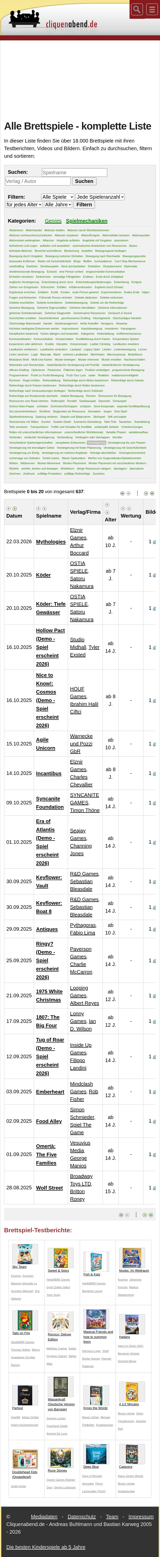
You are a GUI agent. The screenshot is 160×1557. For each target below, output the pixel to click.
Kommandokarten (20, 338)
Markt (56, 354)
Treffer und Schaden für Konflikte (71, 426)
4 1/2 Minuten (132, 1393)
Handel (47, 323)
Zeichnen (15, 473)
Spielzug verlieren (47, 416)
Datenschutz (82, 1516)
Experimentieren (111, 292)
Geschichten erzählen (22, 318)
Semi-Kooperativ (104, 406)
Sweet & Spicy (61, 1260)
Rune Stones (61, 1460)
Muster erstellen (111, 359)
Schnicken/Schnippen (64, 406)
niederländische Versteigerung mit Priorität (73, 364)
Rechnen (14, 380)
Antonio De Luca (56, 1433)
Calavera (132, 1456)
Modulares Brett (19, 359)
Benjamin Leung (92, 1291)
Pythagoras (83, 925)
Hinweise (121, 323)
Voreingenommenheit (132, 452)
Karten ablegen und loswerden (59, 333)
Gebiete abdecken (86, 297)
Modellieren (135, 354)
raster (91, 375)
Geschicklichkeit (49, 318)
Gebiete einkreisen (111, 297)
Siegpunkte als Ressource (69, 411)
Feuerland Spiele (57, 1425)
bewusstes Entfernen (22, 261)
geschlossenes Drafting (75, 318)
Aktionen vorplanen (66, 235)
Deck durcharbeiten (73, 266)
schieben (42, 406)
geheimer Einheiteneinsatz (25, 313)
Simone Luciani (56, 1418)
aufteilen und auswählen (55, 245)
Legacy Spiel (92, 349)
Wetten (13, 463)
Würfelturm (67, 468)
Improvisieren (70, 328)
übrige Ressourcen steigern (94, 468)
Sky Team (25, 1256)
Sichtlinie (44, 411)
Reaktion (103, 375)
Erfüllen (61, 287)
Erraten (65, 292)
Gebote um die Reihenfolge (107, 302)
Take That (110, 421)
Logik (34, 354)
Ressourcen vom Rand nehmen (29, 400)
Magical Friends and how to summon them (98, 1326)
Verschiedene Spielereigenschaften (31, 442)
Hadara (132, 1326)
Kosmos (16, 1275)
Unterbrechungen (132, 426)
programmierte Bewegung (128, 369)
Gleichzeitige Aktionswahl (25, 323)
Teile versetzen (18, 426)
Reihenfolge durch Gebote (127, 380)
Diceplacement (112, 266)
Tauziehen (125, 421)
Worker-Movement (48, 463)
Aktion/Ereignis (90, 235)
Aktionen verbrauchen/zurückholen (30, 235)
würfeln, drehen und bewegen (39, 468)
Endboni (88, 276)
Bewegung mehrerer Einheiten (64, 256)
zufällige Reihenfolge (77, 473)
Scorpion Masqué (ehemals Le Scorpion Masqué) (24, 1283)
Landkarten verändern (54, 349)
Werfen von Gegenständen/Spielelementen (114, 458)
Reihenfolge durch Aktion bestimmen (85, 380)
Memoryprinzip (116, 354)
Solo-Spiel (120, 411)
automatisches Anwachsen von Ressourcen (100, 245)
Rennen (91, 395)
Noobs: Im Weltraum (134, 1260)
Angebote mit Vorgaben (97, 240)
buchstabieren (103, 261)
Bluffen (87, 261)
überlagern (120, 468)
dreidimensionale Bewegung (26, 271)
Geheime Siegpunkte (58, 313)
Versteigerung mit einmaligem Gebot (31, 447)
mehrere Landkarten (75, 354)
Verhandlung (65, 437)
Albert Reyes (84, 1003)
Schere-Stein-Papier (21, 406)
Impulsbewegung (91, 328)
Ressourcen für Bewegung (114, 395)
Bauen (133, 245)
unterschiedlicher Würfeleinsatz (84, 432)
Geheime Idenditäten (82, 307)
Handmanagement (66, 323)
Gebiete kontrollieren (49, 302)
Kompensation (64, 338)
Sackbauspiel (87, 400)
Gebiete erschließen (21, 302)
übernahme (137, 468)
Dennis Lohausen (65, 1487)
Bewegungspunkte (134, 256)
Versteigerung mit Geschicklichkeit (125, 447)
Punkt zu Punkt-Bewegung (47, 375)
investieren (111, 328)
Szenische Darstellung (87, 421)
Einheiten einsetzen (21, 276)
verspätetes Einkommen (70, 442)
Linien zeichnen (18, 354)
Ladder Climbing (100, 344)
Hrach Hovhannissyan (24, 1424)
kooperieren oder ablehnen (26, 344)
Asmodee (88, 1483)
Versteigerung (96, 442)
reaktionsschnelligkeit (124, 375)
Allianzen (48, 240)
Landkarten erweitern (126, 344)
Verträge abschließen (103, 452)
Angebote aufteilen (68, 240)
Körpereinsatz (78, 344)
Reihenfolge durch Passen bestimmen (32, 385)
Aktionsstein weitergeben (24, 240)
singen (107, 411)
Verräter (117, 437)
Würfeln (14, 468)
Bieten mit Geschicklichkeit (54, 261)
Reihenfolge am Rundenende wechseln (33, 395)
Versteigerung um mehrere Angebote (64, 452)
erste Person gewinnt (85, 292)
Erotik (54, 292)
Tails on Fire (25, 1322)
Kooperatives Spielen (126, 338)
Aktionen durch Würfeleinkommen (88, 230)
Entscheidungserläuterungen (93, 282)
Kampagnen (128, 328)
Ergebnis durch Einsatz (109, 287)
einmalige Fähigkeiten (67, 276)
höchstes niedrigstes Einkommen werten (34, 328)
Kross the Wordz (96, 1397)
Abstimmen (16, 230)
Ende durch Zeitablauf (109, 276)
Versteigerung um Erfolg (24, 452)
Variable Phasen (116, 432)
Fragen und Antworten (23, 297)
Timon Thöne (85, 810)
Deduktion (94, 266)
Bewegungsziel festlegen (110, 250)
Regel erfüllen (31, 380)
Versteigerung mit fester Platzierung (79, 447)
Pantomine (54, 369)
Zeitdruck (29, 473)
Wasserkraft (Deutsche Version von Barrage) (61, 1394)
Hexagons (107, 323)
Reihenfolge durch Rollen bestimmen (82, 385)
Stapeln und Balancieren (75, 416)
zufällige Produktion (49, 473)
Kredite (49, 344)
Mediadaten (44, 1516)
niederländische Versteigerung (120, 364)
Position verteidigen (97, 369)
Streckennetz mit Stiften (24, 421)
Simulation (94, 411)
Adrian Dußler (30, 1417)
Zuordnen (99, 473)
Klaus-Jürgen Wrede (130, 1475)
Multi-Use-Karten (42, 359)
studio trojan (18, 1486)
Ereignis (137, 282)
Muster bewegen (65, 359)
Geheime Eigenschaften (52, 307)
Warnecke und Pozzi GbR (81, 743)
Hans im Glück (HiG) (130, 1345)
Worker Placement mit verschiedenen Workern (117, 463)
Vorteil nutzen (50, 458)
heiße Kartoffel (89, 323)
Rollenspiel (58, 400)
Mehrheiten (98, 354)
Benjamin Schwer (129, 1353)
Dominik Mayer (127, 1361)
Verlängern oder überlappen (92, 437)
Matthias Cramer (56, 1348)
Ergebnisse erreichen (22, 292)
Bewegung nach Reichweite (103, 256)
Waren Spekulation (74, 458)
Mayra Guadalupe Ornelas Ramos (25, 1357)
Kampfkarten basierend (23, 333)
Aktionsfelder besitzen (116, 235)
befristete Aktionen (20, 250)
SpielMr (15, 1417)
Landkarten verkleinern (23, 349)
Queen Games (56, 1479)
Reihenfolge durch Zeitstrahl (85, 390)
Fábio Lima (82, 933)
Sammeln (104, 400)
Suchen (46, 421)
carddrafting (16, 266)
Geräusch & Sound (120, 313)
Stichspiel (99, 416)
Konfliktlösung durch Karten (93, 338)
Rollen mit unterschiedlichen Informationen (35, 432)
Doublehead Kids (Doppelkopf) (25, 1464)
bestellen (87, 250)
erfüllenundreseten (80, 287)
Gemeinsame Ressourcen (89, 313)
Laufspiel (75, 349)
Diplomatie (130, 266)
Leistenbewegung (125, 349)
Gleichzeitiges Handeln (127, 318)
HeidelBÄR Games (58, 1279)
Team (112, 1516)
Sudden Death (62, 421)
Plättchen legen (73, 369)
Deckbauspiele (49, 266)
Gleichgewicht (101, 318)
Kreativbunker (104, 1424)
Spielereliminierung (21, 416)
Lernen (142, 349)
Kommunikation (43, 338)
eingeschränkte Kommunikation (105, 271)
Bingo (77, 261)
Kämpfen (62, 344)
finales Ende (132, 292)
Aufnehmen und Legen (23, 245)
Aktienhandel (34, 230)
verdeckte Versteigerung (39, 437)
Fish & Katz (96, 1264)
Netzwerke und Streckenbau (26, 364)
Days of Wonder (92, 1475)
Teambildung (142, 421)
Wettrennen (28, 463)
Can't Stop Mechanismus (130, 261)
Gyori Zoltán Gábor (58, 1287)
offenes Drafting (19, 369)
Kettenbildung (105, 333)
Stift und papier (117, 416)
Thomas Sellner (20, 1349)
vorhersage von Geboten (24, 458)
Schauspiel (119, 400)
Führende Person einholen (55, 297)
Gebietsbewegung (76, 302)
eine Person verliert (71, 271)
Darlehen (32, 266)
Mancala (45, 354)
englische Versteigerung (24, 282)
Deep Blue (96, 1456)
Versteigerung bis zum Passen (127, 442)
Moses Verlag (90, 1417)
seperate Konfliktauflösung (133, 406)
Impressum (141, 1516)
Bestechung (71, 250)
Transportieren (39, 426)
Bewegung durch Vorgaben (26, 256)
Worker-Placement (74, 463)
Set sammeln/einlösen (23, 411)
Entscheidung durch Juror (57, 282)
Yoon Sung (53, 1294)
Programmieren (18, 375)
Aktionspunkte (141, 235)
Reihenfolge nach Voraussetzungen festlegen (37, 390)
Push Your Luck (76, 375)
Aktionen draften (54, 230)
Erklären (43, 292)
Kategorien (87, 333)
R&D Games (84, 874)
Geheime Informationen (112, 307)
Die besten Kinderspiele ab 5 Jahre (45, 1547)
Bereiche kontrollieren (48, 250)
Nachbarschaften (134, 359)
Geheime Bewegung (22, 307)
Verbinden (15, 437)
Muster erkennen (88, 359)
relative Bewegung (72, 395)
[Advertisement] (82, 79)
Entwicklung (121, 282)
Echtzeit (52, 271)
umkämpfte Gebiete (106, 426)
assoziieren (121, 240)
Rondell (72, 400)
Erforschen (47, 287)
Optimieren (38, 369)
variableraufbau (138, 432)
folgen (146, 292)
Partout (25, 1397)
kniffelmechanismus (129, 333)
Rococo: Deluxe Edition (61, 1326)
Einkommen (43, 276)
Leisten (106, 349)
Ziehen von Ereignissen (23, 287)
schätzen (85, 406)
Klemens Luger (91, 1350)
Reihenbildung (51, 380)
